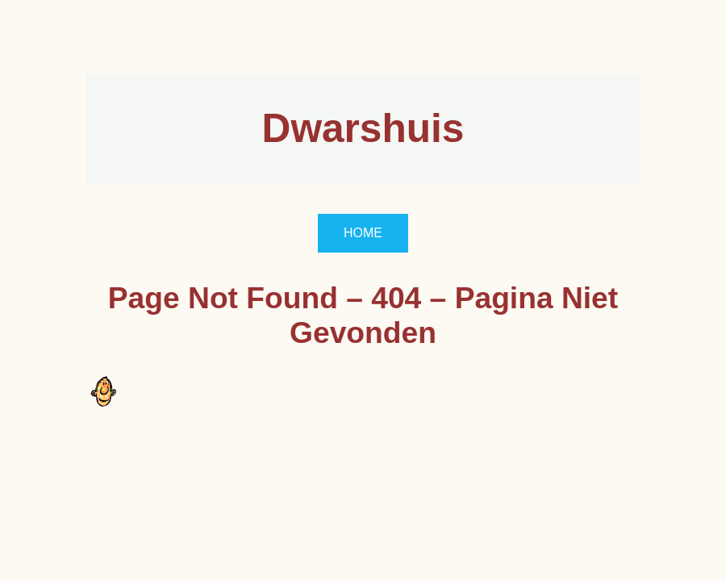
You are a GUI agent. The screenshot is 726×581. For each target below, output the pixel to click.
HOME (363, 233)
